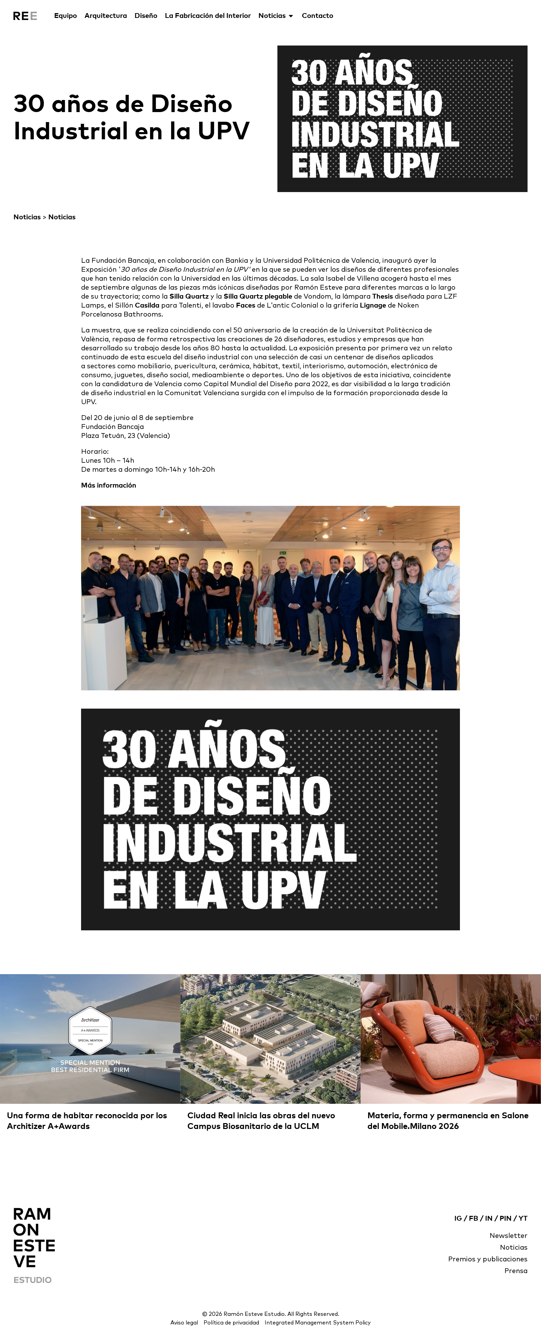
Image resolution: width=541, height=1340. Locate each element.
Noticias (276, 16)
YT (523, 1218)
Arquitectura (106, 15)
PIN (506, 1218)
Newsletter (509, 1235)
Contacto (317, 15)
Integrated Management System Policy (318, 1323)
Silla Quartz (189, 296)
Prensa (516, 1271)
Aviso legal (184, 1323)
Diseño (146, 15)
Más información (108, 485)
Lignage (373, 305)
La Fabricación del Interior (208, 15)
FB (473, 1218)
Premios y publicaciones (488, 1259)
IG (458, 1218)
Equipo (65, 15)
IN (489, 1218)
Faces (246, 305)
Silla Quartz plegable (258, 296)
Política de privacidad (231, 1323)
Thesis (382, 296)
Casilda (147, 305)
